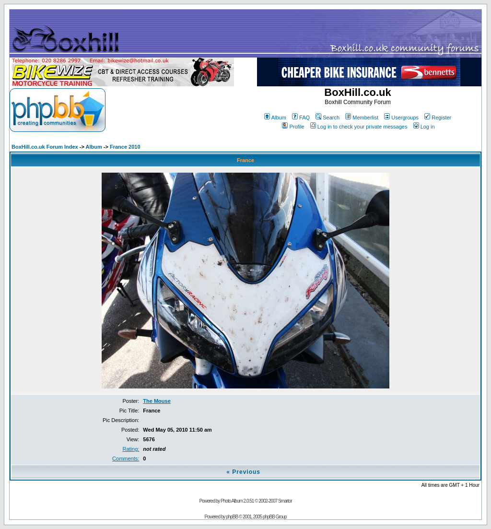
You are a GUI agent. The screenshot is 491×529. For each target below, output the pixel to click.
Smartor (285, 501)
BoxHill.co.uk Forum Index (45, 147)
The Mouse (156, 401)
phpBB (232, 516)
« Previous (243, 472)
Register (437, 117)
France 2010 (125, 147)
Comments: (125, 458)
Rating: (130, 449)
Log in (424, 126)
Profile (293, 126)
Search (327, 117)
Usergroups (401, 117)
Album (275, 117)
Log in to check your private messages (359, 126)
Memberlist (361, 117)
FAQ (301, 117)
